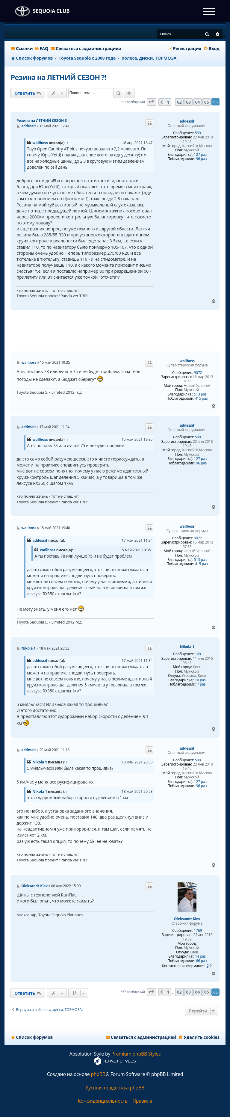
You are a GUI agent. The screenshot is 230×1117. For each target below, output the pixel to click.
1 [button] (168, 102)
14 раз (200, 956)
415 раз (201, 398)
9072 (198, 373)
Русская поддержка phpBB (115, 1088)
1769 (198, 931)
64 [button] (197, 102)
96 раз (201, 159)
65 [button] (206, 102)
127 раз (200, 155)
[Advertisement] (119, 330)
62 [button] (179, 102)
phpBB (98, 1074)
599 (198, 133)
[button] (151, 102)
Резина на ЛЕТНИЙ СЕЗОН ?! (58, 77)
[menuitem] (41, 48)
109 (198, 654)
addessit (187, 121)
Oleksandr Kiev (187, 919)
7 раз (201, 684)
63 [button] (188, 102)
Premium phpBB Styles (136, 1054)
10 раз (200, 680)
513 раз (200, 394)
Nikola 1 (187, 647)
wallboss (40, 142)
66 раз (201, 961)
